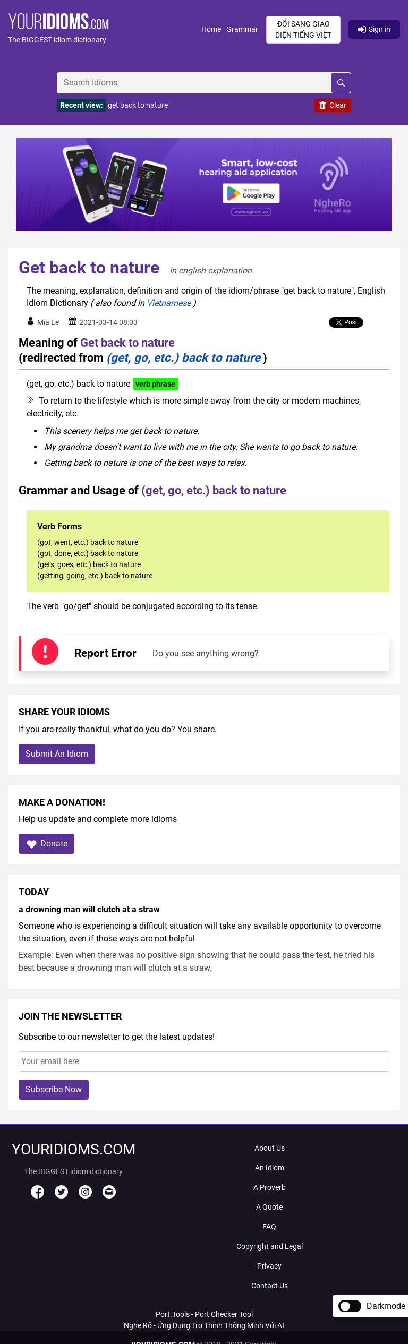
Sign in (374, 29)
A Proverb (269, 1187)
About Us (269, 1148)
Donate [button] (46, 844)
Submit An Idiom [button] (57, 754)
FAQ (269, 1226)
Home (211, 29)
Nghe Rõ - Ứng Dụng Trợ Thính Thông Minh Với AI (204, 1325)
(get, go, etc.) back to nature (183, 357)
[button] (104, 29)
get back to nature (138, 105)
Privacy (269, 1266)
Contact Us (269, 1285)
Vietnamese (169, 303)
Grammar (242, 29)
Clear (332, 105)
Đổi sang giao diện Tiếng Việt (303, 29)
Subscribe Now (54, 1089)
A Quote (269, 1207)
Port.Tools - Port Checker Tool (204, 1314)
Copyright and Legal (269, 1246)
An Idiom (269, 1167)
